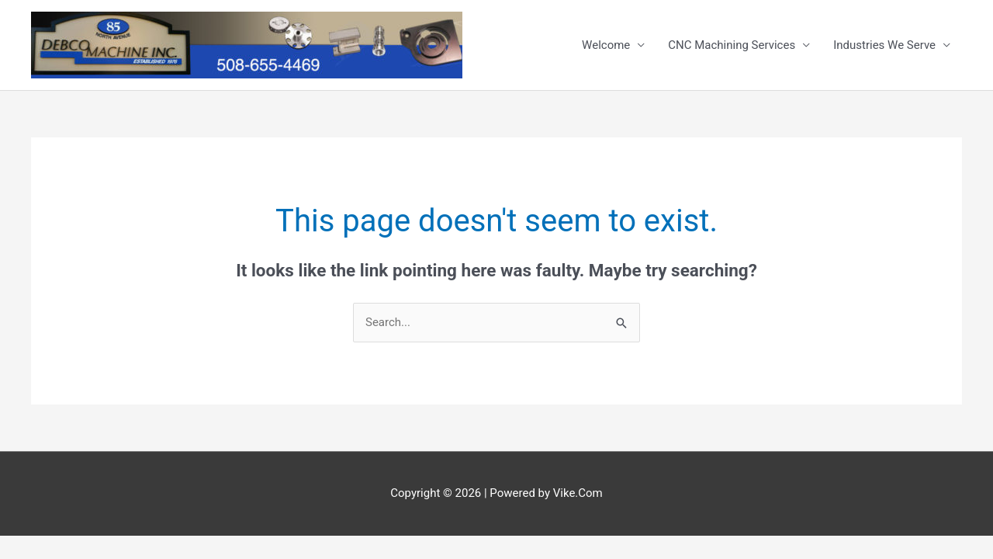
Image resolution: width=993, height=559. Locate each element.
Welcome (606, 45)
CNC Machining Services (731, 45)
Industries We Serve (884, 45)
